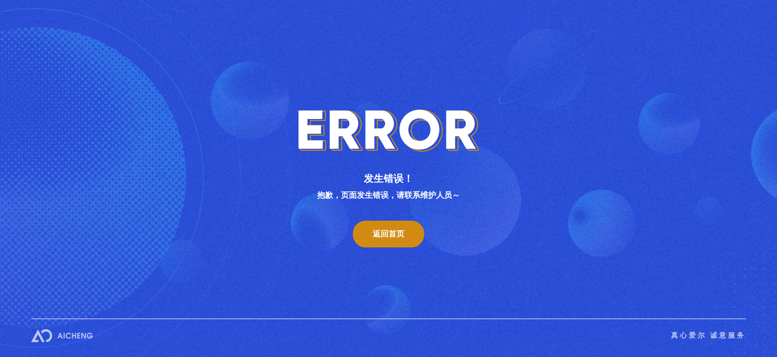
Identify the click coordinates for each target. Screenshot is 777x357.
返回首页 (388, 234)
